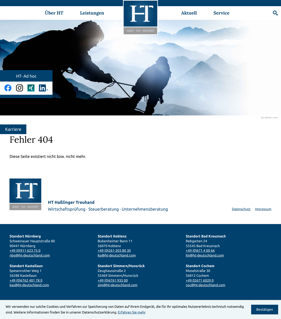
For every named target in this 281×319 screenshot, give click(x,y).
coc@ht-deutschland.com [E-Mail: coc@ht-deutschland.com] (205, 285)
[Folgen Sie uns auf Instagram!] (19, 87)
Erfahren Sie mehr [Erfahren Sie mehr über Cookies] (132, 312)
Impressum (263, 209)
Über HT (54, 13)
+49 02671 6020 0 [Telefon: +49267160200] (200, 280)
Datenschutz (241, 209)
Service (221, 13)
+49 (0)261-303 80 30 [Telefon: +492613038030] (114, 250)
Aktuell (189, 13)
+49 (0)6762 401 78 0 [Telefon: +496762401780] (25, 280)
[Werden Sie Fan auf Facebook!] (7, 87)
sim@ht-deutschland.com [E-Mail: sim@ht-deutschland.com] (117, 285)
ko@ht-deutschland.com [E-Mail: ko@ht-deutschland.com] (117, 255)
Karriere (13, 129)
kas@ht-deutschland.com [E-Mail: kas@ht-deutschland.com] (29, 285)
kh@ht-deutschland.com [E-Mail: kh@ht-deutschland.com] (205, 255)
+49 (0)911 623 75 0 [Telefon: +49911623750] (24, 250)
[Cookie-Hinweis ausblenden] (264, 309)
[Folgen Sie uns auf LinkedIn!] (43, 87)
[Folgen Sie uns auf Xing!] (30, 87)
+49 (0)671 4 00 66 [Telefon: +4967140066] (200, 250)
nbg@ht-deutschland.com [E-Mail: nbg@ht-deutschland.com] (29, 255)
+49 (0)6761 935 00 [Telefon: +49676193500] (113, 280)
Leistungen (92, 13)
